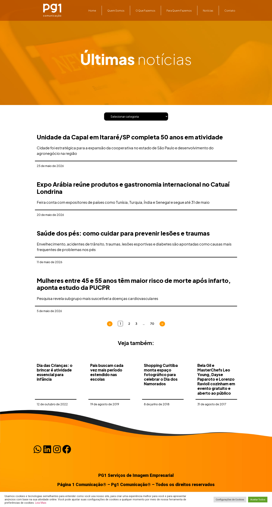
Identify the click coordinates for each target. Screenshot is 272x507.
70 (152, 323)
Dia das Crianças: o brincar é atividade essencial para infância (54, 400)
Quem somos (115, 10)
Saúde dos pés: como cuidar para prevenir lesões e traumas (123, 233)
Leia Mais (40, 502)
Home (92, 10)
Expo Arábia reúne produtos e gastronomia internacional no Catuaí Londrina (133, 188)
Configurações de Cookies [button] (230, 499)
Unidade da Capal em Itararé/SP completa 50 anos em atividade (130, 137)
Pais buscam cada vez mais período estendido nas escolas (106, 400)
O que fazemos (145, 10)
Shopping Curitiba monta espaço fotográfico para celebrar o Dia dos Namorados (161, 402)
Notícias (208, 10)
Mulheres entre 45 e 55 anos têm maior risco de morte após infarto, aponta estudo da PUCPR (134, 284)
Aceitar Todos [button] (257, 499)
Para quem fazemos (179, 10)
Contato (229, 10)
